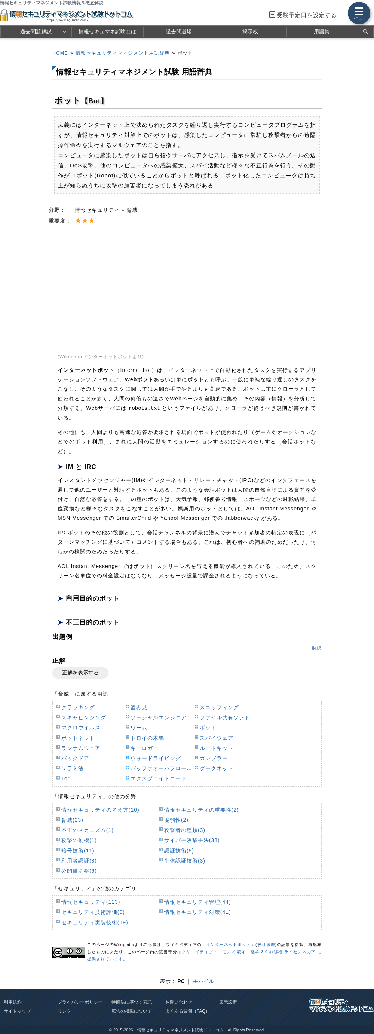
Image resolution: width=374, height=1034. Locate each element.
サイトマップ (17, 1011)
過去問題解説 (36, 31)
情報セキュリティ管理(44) (197, 902)
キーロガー (145, 748)
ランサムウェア (81, 748)
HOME (60, 53)
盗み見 (139, 707)
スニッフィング (219, 707)
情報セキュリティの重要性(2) (201, 810)
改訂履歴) (267, 944)
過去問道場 (179, 31)
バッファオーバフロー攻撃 (164, 768)
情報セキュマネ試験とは (107, 31)
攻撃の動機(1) (79, 840)
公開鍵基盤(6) (79, 871)
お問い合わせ (178, 1002)
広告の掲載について (131, 1011)
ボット (208, 727)
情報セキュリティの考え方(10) (100, 810)
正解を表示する (80, 672)
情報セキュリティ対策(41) (197, 912)
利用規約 (13, 1002)
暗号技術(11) (78, 851)
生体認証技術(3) (184, 861)
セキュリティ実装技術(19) (94, 922)
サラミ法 (72, 768)
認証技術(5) (179, 851)
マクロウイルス (81, 727)
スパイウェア (216, 738)
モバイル (203, 981)
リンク (64, 1011)
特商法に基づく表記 (131, 1002)
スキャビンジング (83, 717)
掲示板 (250, 31)
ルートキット (216, 748)
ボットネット (78, 738)
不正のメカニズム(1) (87, 830)
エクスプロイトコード (159, 778)
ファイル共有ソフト (225, 717)
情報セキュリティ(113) (90, 902)
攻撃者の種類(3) (184, 830)
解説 (317, 647)
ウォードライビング (156, 758)
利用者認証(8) (79, 861)
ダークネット (216, 768)
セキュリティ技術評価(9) (93, 912)
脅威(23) (72, 820)
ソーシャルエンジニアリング (167, 717)
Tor (65, 778)
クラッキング (78, 707)
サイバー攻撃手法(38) (192, 840)
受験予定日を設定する (307, 15)
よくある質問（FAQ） (187, 1011)
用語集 (321, 31)
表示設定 (228, 1002)
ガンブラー (214, 758)
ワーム (139, 727)
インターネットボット (228, 944)
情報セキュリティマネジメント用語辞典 (123, 53)
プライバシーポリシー (80, 1002)
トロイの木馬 (147, 738)
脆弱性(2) (176, 820)
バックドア (75, 758)
